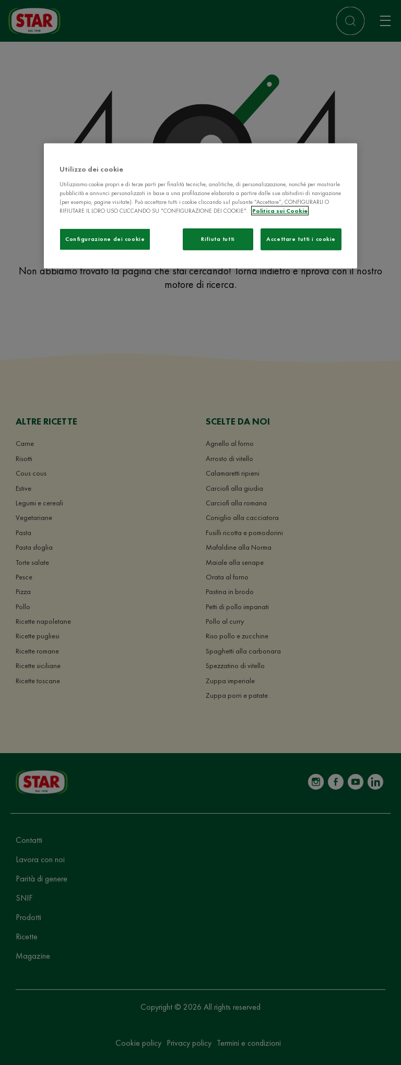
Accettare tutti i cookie (301, 239)
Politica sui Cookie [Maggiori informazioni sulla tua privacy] (280, 210)
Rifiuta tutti (217, 239)
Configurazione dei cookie (105, 239)
